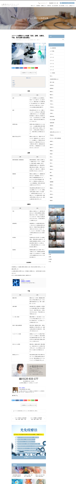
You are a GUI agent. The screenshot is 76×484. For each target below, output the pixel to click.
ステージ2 (13, 39)
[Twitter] (12, 395)
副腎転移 (51, 88)
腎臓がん (51, 175)
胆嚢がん (51, 166)
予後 (13, 85)
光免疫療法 (38, 5)
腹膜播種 (51, 181)
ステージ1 (52, 60)
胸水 (51, 172)
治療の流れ (49, 5)
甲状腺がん (52, 135)
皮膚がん (51, 141)
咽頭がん (51, 94)
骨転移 (51, 200)
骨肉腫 (51, 197)
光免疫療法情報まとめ (19, 39)
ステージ (51, 54)
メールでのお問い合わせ (68, 3)
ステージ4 (52, 69)
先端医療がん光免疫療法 (25, 281)
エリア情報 (52, 51)
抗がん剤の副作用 (55, 5)
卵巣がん (51, 91)
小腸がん (51, 113)
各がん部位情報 (61, 5)
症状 (13, 80)
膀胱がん (38, 39)
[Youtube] (14, 395)
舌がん (51, 191)
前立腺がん (52, 85)
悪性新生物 (52, 116)
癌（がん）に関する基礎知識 (28, 39)
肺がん (51, 156)
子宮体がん (52, 107)
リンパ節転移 (52, 72)
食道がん (51, 194)
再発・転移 (52, 82)
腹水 (51, 178)
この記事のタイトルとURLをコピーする (28, 72)
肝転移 (51, 153)
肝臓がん (51, 150)
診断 (13, 82)
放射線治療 (52, 122)
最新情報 (51, 125)
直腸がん (51, 144)
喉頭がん (51, 97)
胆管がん (51, 169)
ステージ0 (52, 57)
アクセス (66, 5)
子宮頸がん (52, 110)
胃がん (35, 39)
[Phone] (17, 395)
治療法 (13, 84)
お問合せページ (71, 5)
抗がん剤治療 (52, 119)
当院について (33, 5)
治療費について (43, 5)
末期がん (51, 128)
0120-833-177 (43, 3)
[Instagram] (15, 395)
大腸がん (51, 100)
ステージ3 (52, 66)
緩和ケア (51, 147)
